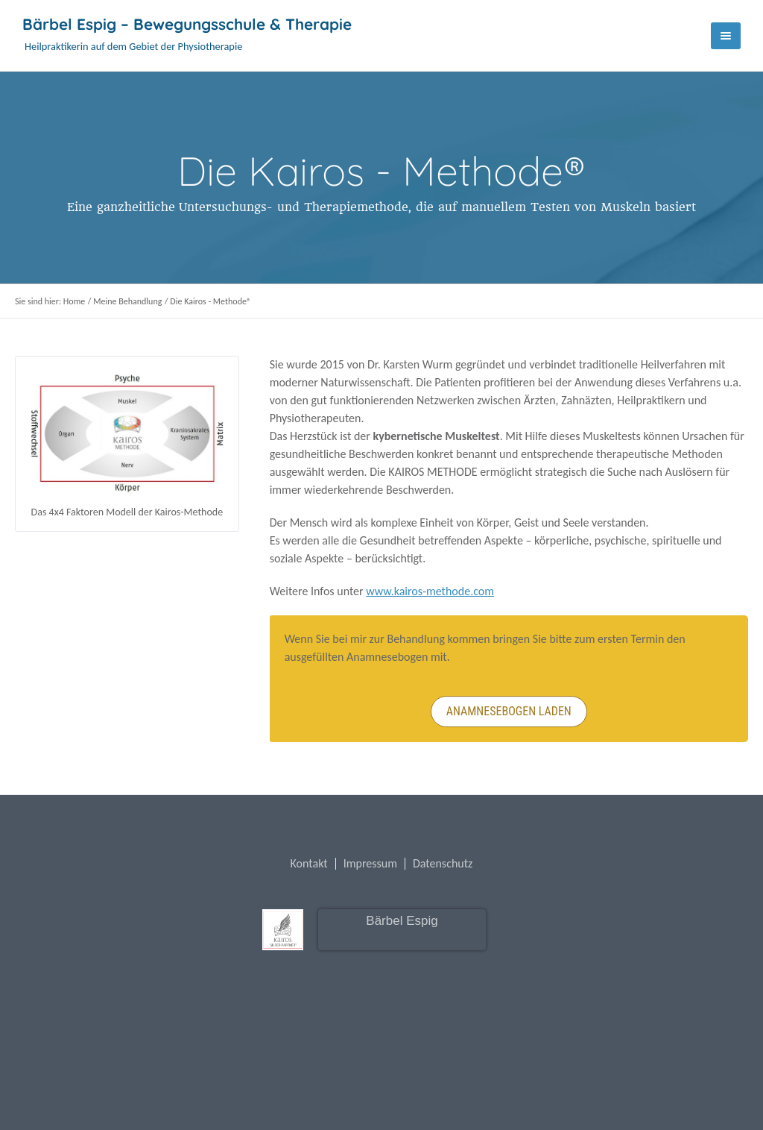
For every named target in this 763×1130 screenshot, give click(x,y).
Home (74, 301)
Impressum (370, 864)
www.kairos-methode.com (430, 591)
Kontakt (309, 864)
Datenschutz (442, 864)
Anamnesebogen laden (509, 711)
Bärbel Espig (401, 921)
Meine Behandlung (127, 301)
